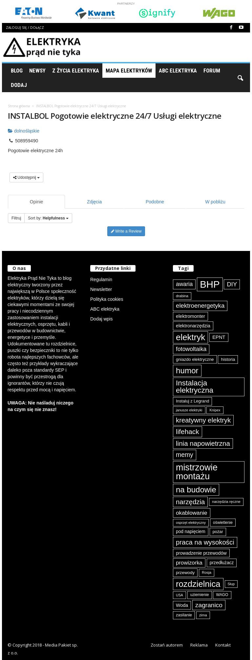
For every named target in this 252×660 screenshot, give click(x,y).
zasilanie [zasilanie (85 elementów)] (184, 615)
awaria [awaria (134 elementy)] (184, 284)
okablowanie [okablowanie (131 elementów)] (191, 512)
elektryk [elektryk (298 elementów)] (190, 337)
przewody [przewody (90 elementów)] (185, 572)
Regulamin (101, 279)
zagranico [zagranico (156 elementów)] (208, 605)
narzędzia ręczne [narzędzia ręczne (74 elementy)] (226, 502)
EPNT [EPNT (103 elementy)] (218, 337)
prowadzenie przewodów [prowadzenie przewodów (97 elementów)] (201, 553)
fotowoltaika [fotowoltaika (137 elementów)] (191, 349)
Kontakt (223, 645)
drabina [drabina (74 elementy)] (182, 296)
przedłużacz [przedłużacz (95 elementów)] (222, 562)
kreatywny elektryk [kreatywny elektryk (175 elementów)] (203, 420)
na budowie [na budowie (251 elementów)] (196, 489)
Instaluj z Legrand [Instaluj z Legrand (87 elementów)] (192, 401)
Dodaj (19, 85)
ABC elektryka (104, 309)
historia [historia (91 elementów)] (228, 359)
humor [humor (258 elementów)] (187, 370)
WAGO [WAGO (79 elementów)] (222, 594)
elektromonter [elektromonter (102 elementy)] (190, 316)
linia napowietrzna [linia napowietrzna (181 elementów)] (203, 443)
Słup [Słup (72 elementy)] (231, 584)
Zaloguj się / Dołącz (25, 27)
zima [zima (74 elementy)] (203, 615)
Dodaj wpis (101, 318)
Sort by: (48, 218)
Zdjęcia (94, 201)
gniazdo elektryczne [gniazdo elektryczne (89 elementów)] (195, 359)
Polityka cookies (106, 299)
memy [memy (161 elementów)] (184, 454)
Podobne (155, 201)
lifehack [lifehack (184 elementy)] (187, 431)
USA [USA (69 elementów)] (179, 595)
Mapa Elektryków (129, 70)
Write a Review (126, 231)
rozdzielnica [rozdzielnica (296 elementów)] (198, 583)
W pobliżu (215, 201)
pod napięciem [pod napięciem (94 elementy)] (190, 531)
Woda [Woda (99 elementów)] (182, 605)
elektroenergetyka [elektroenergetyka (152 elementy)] (200, 305)
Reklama (199, 645)
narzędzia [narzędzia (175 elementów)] (190, 501)
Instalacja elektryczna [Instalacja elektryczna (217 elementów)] (194, 387)
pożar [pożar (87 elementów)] (218, 531)
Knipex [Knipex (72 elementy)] (214, 410)
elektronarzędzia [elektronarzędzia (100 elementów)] (193, 325)
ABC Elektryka (178, 70)
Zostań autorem (167, 645)
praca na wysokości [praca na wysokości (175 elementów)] (205, 542)
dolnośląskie (23, 131)
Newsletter (101, 289)
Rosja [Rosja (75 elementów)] (206, 572)
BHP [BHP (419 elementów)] (210, 284)
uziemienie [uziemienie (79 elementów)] (199, 594)
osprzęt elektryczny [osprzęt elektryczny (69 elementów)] (191, 523)
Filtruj (16, 218)
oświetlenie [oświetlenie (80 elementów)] (223, 522)
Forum (211, 70)
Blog (17, 70)
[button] (240, 78)
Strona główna (19, 106)
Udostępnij (26, 177)
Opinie (36, 201)
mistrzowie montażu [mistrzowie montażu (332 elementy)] (197, 472)
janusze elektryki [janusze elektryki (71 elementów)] (189, 410)
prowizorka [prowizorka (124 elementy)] (189, 563)
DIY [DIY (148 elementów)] (232, 284)
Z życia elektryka (75, 70)
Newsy (37, 70)
